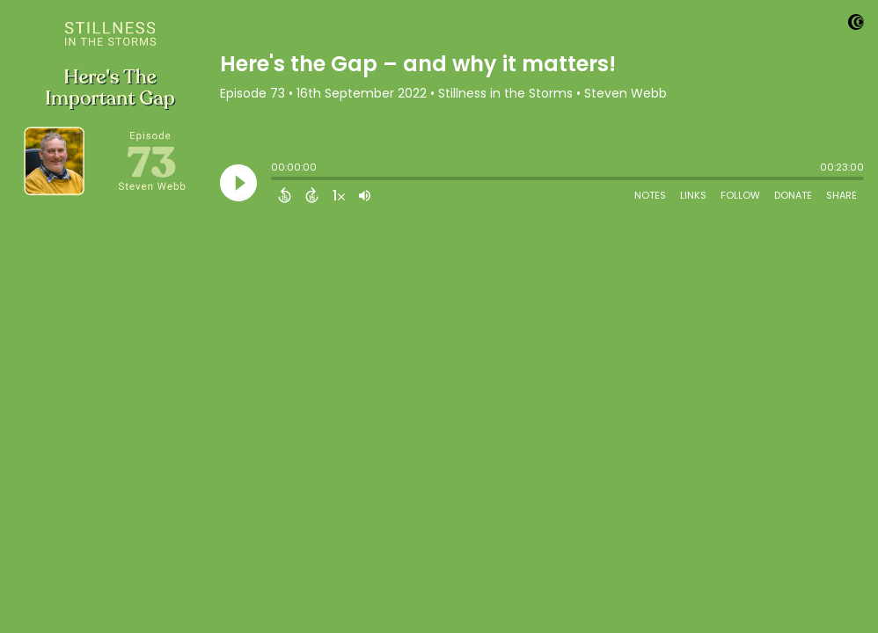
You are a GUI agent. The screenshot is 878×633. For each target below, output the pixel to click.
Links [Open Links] (693, 195)
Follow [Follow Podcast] (740, 195)
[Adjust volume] (364, 195)
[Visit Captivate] (856, 25)
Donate (793, 195)
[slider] (275, 180)
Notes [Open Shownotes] (650, 195)
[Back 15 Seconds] (284, 195)
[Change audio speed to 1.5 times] (339, 195)
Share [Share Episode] (841, 195)
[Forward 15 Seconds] (312, 195)
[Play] (238, 182)
